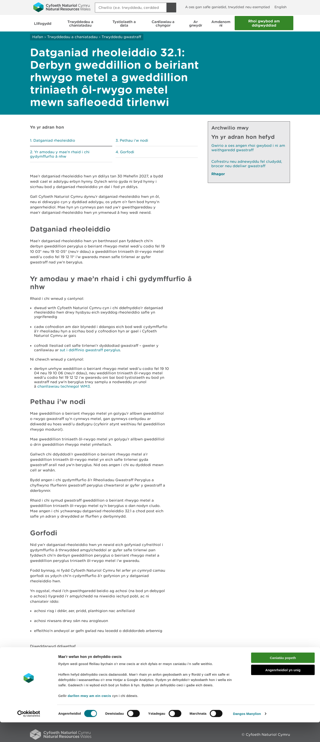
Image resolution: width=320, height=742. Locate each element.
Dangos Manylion (247, 733)
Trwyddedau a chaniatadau (72, 37)
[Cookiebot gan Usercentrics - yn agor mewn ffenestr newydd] (28, 733)
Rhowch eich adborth (126, 658)
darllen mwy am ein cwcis (89, 715)
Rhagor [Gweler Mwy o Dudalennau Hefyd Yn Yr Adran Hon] (218, 174)
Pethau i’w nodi (134, 140)
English (280, 7)
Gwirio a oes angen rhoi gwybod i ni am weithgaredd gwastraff (248, 147)
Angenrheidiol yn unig (282, 689)
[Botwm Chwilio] (171, 7)
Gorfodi (127, 152)
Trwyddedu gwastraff (121, 37)
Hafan (37, 37)
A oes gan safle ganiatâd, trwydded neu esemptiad (227, 7)
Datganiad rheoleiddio (54, 140)
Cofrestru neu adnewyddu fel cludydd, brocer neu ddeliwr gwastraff (246, 163)
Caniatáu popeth (283, 677)
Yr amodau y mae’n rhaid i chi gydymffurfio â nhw (60, 154)
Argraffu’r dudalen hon (269, 658)
